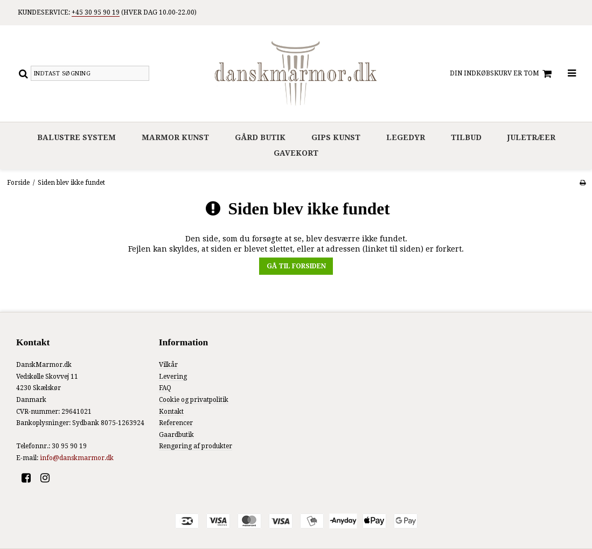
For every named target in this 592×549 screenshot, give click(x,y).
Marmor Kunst (175, 137)
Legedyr (405, 137)
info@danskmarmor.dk (77, 458)
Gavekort (296, 153)
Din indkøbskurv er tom (502, 74)
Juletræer (531, 137)
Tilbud (466, 137)
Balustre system (76, 137)
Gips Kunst (335, 137)
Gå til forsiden (296, 266)
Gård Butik (260, 137)
